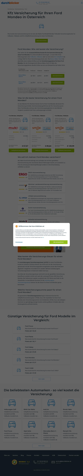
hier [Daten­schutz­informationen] (43, 237)
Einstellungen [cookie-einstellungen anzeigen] (19, 242)
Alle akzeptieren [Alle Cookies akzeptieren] (58, 242)
